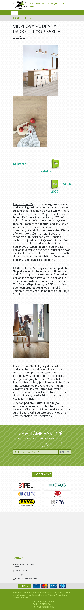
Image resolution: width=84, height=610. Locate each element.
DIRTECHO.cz (45, 604)
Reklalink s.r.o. (48, 607)
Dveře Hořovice (47, 601)
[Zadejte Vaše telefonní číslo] (35, 452)
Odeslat (64, 452)
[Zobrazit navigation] (14, 13)
